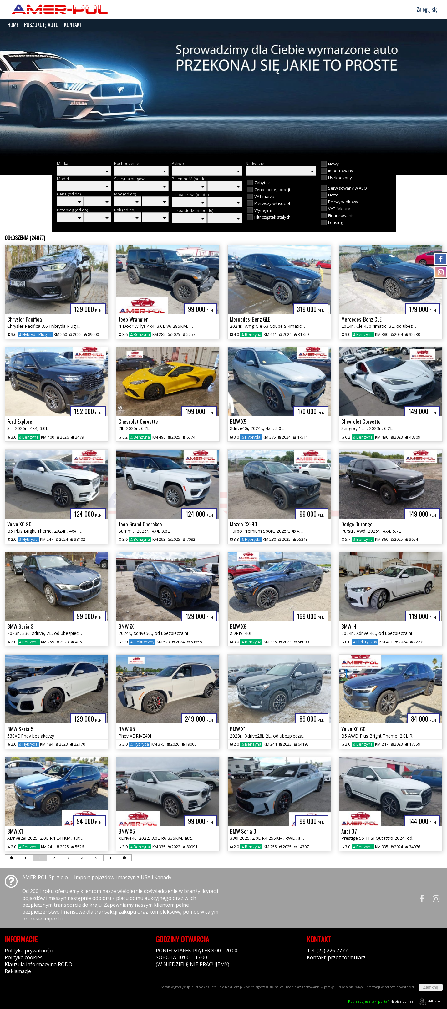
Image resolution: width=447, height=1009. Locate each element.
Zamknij (430, 987)
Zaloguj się (424, 9)
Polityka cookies (24, 957)
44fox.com (430, 1001)
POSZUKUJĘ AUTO (41, 24)
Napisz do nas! (381, 1001)
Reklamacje (18, 971)
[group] (223, 93)
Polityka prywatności (29, 950)
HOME (13, 24)
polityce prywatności (399, 987)
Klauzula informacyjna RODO (38, 964)
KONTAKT (73, 24)
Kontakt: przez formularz (336, 957)
